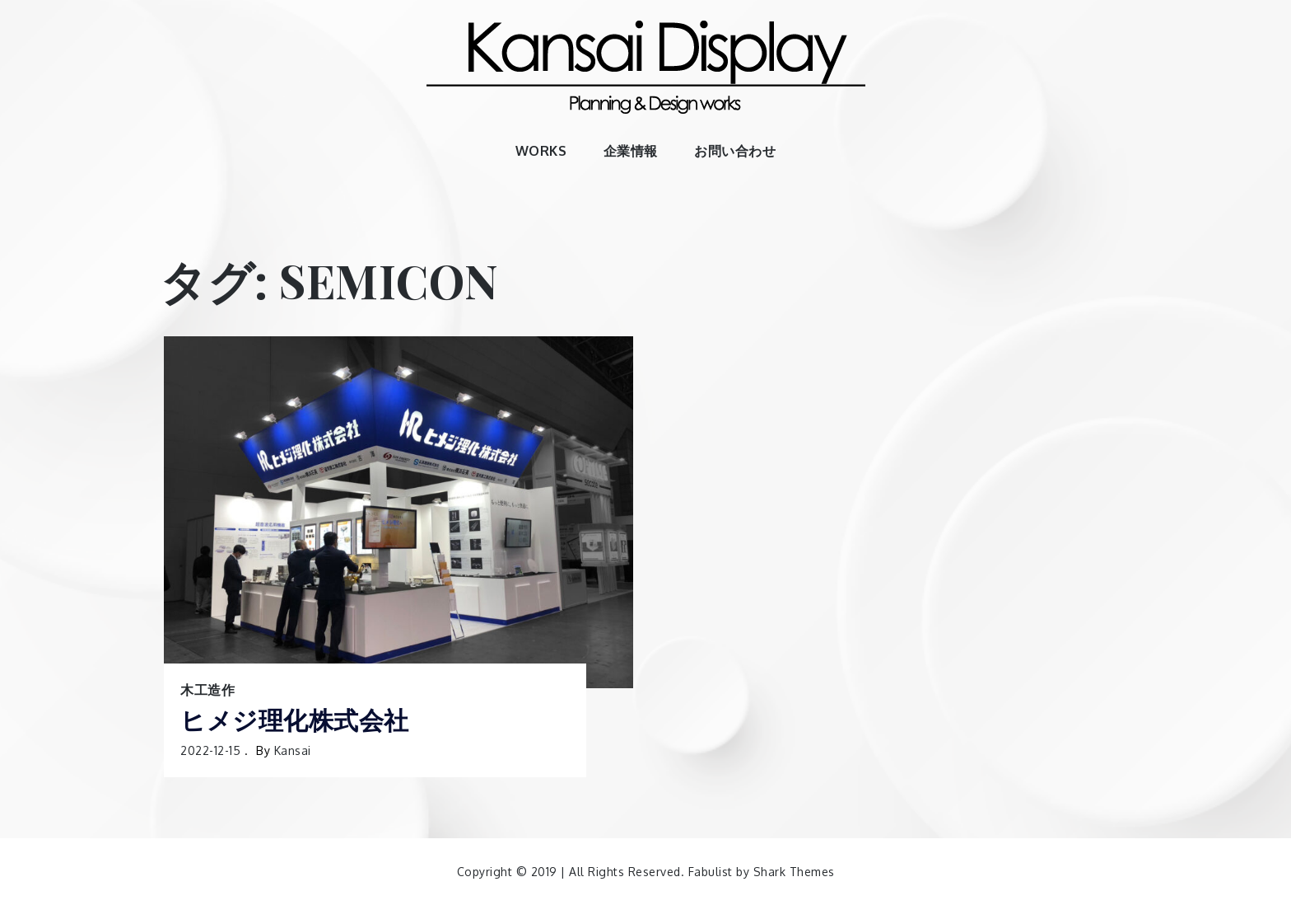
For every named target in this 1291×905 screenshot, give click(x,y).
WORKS (541, 151)
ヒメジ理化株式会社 (294, 720)
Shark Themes (794, 872)
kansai (292, 750)
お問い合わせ (735, 151)
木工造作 (207, 690)
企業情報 (631, 151)
